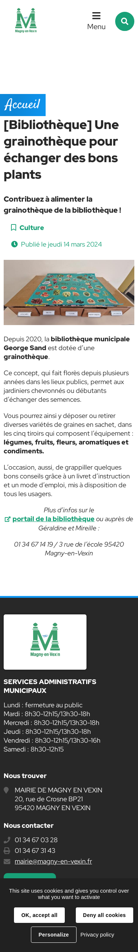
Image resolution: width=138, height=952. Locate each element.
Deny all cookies (104, 915)
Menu (96, 26)
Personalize (54, 935)
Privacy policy (97, 934)
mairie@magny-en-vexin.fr (53, 861)
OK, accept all (39, 915)
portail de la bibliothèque (54, 519)
